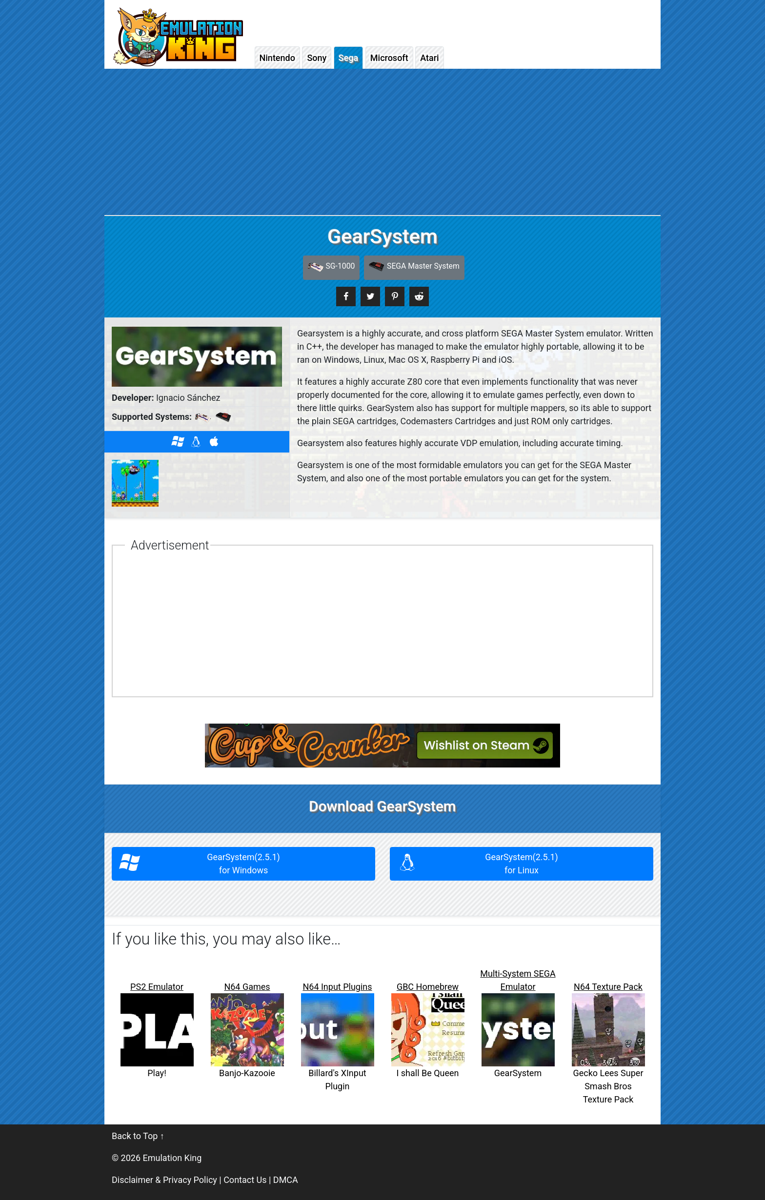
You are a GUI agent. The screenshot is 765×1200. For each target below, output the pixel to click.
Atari (429, 58)
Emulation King (172, 1158)
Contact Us (244, 1180)
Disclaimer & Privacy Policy (164, 1180)
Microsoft (389, 58)
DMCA (285, 1180)
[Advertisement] (382, 142)
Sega (348, 58)
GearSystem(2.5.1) (243, 863)
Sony (316, 58)
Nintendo (277, 58)
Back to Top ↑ (138, 1136)
